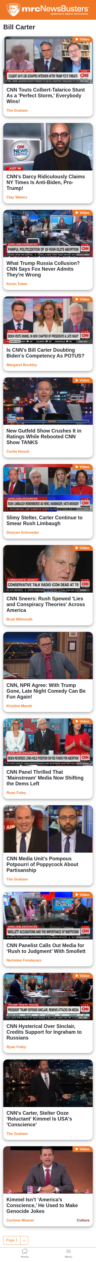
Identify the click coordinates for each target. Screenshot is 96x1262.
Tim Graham (17, 110)
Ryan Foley (16, 793)
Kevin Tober (16, 284)
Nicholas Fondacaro (23, 960)
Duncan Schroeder (22, 532)
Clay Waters (16, 197)
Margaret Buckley (21, 365)
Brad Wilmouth (19, 619)
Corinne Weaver (20, 1220)
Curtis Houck (17, 451)
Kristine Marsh (19, 706)
